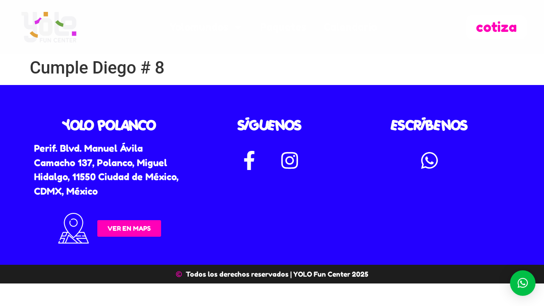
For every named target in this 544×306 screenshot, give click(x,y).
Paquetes (283, 27)
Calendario (350, 27)
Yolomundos (206, 27)
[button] (523, 283)
